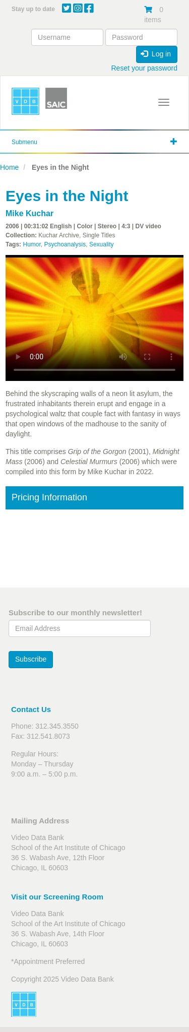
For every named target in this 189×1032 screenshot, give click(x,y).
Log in (156, 54)
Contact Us (31, 709)
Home (9, 167)
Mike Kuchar (29, 213)
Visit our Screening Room (57, 896)
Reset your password (144, 68)
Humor (31, 244)
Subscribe (30, 659)
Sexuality (101, 244)
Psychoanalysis (65, 244)
